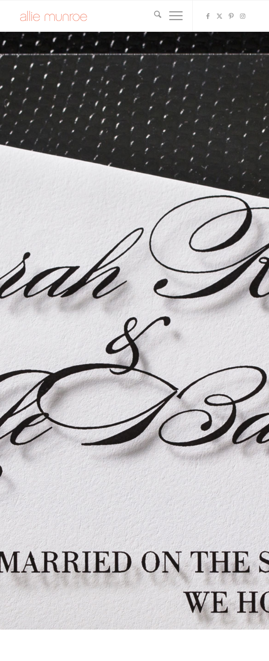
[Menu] (172, 15)
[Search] (153, 15)
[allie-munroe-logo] (111, 15)
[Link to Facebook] (208, 16)
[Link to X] (220, 16)
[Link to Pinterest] (231, 16)
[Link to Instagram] (243, 16)
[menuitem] (153, 15)
